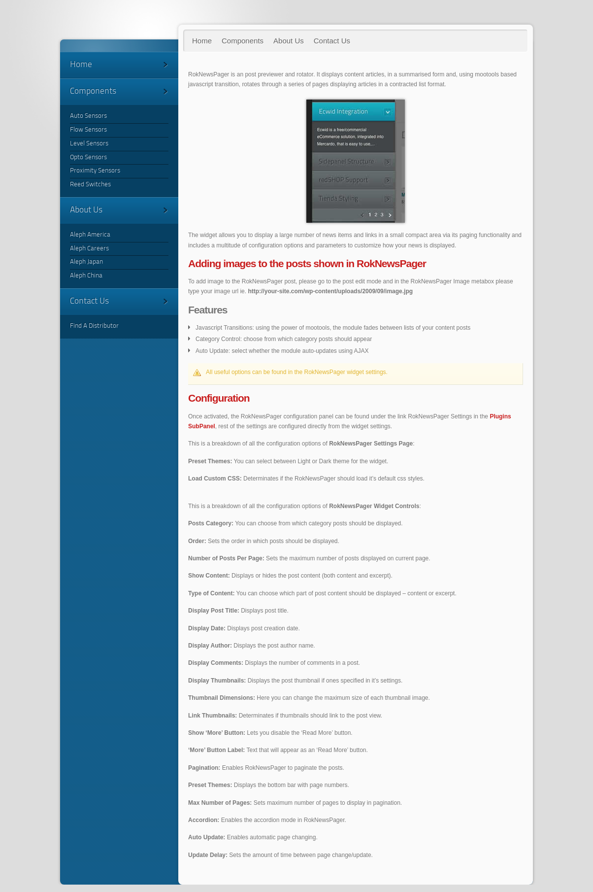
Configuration (219, 398)
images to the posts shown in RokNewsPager (307, 263)
